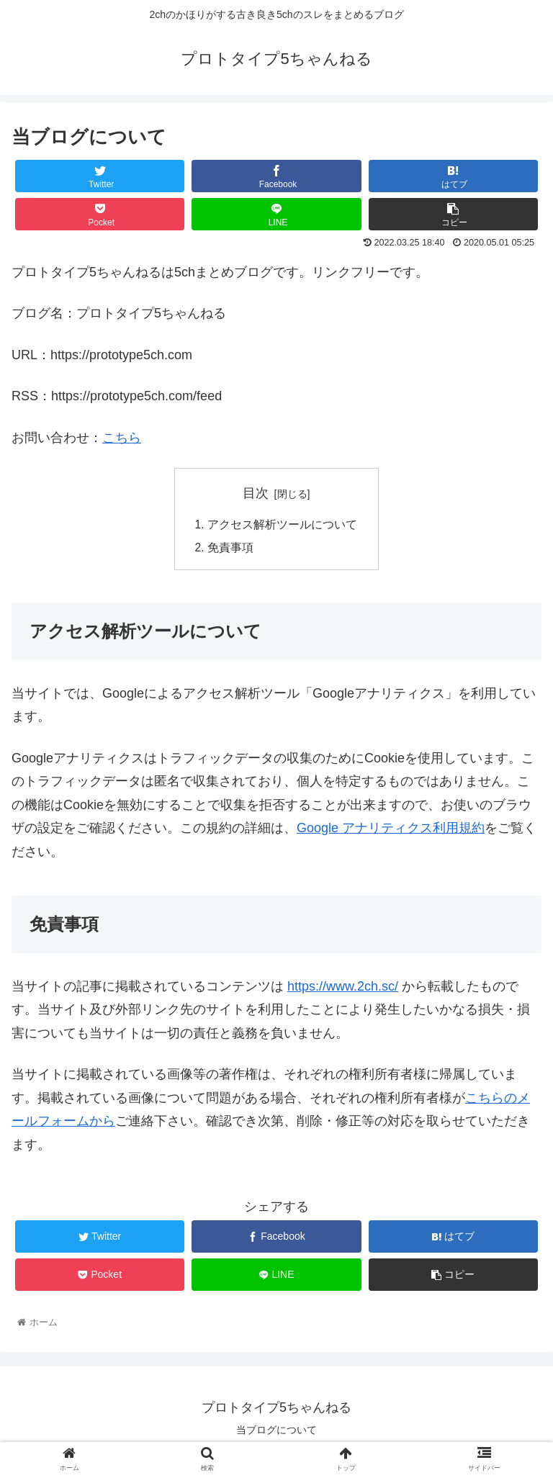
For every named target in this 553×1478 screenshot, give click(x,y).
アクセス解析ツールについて (282, 525)
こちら (121, 438)
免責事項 (230, 548)
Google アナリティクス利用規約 (391, 830)
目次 (256, 493)
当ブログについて (276, 1431)
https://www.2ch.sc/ (342, 988)
